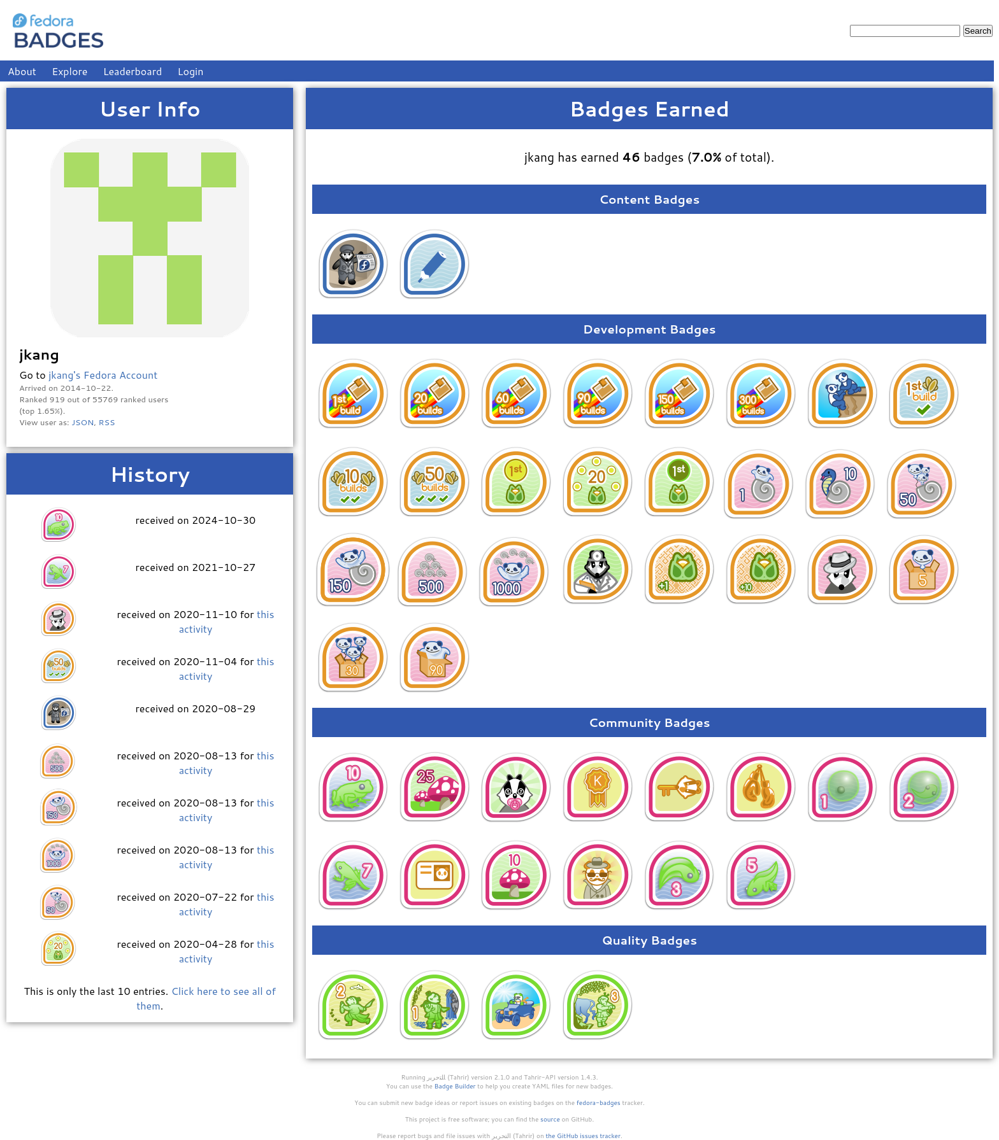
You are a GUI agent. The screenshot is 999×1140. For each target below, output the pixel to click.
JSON (82, 422)
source (550, 1119)
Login (191, 71)
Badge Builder (455, 1085)
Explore (69, 71)
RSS (107, 422)
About (22, 71)
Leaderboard (132, 71)
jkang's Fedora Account (102, 374)
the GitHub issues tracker (583, 1135)
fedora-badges (599, 1102)
